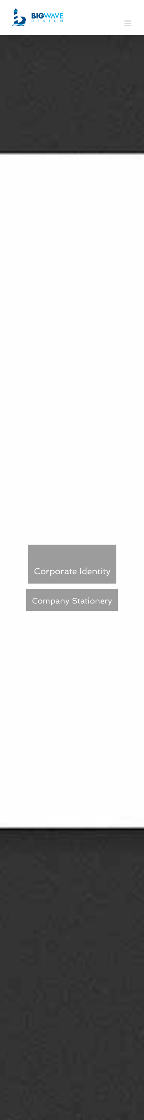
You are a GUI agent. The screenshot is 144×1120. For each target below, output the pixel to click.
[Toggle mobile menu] (128, 23)
